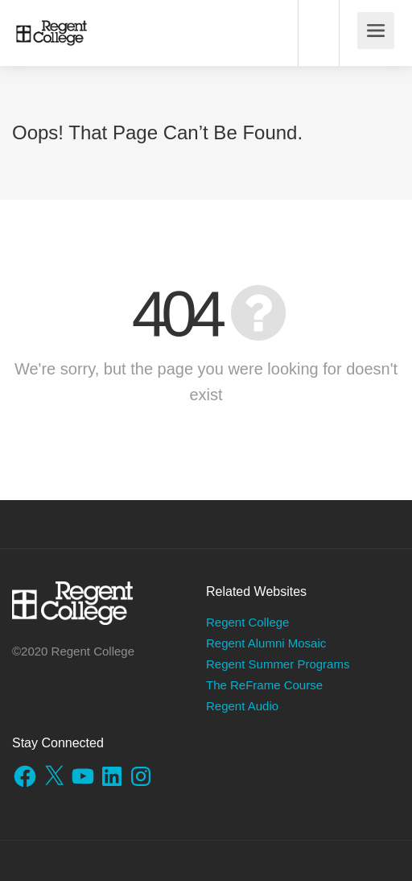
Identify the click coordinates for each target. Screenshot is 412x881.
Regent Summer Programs (277, 664)
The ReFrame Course (264, 685)
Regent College (247, 622)
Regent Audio (242, 706)
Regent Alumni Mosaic (266, 643)
